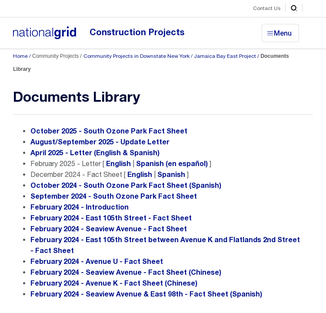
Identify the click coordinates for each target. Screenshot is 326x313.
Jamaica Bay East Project (225, 56)
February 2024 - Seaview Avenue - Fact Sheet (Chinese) (125, 272)
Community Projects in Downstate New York (136, 56)
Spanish (171, 174)
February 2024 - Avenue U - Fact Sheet (96, 261)
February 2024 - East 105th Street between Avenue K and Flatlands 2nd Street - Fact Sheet (165, 245)
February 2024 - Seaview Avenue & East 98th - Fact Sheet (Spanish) (146, 294)
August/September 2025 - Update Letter (100, 142)
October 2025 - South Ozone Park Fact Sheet (108, 131)
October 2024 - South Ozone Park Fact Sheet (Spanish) (125, 185)
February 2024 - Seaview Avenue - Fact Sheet (108, 229)
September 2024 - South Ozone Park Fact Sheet (113, 196)
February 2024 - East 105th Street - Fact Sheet (111, 218)
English (118, 164)
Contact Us (267, 8)
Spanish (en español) (172, 164)
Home (20, 56)
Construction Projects (137, 32)
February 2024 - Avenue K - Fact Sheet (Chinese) (113, 283)
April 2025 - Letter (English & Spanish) (95, 153)
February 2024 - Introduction (79, 207)
